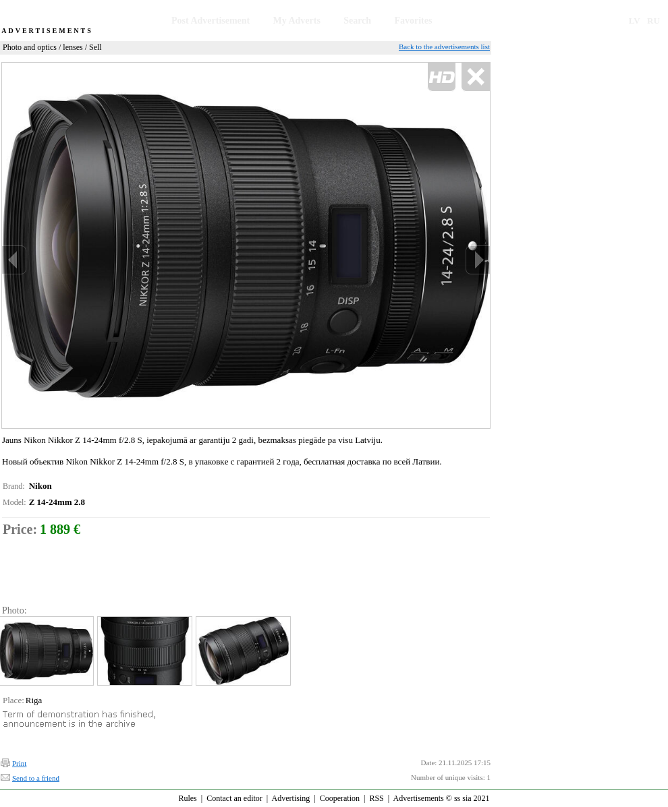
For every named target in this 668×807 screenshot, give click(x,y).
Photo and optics (30, 47)
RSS (376, 798)
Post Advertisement (210, 21)
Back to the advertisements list (444, 46)
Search (357, 21)
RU (653, 21)
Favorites (413, 21)
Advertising (291, 798)
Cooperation (340, 798)
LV (634, 21)
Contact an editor (234, 798)
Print (19, 763)
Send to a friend (35, 778)
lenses (72, 47)
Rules (187, 798)
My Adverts (297, 21)
